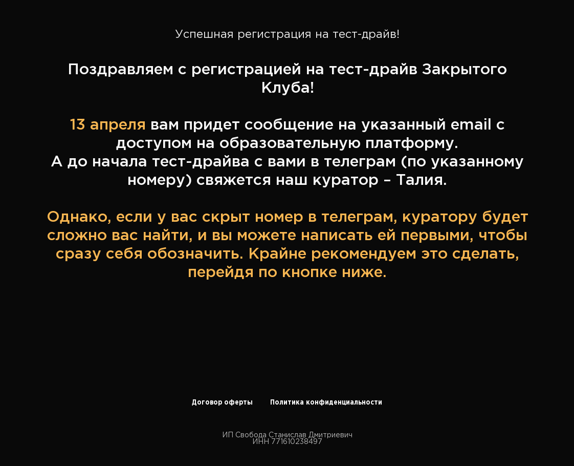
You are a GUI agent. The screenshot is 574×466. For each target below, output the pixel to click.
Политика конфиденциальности (326, 402)
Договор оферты (222, 402)
